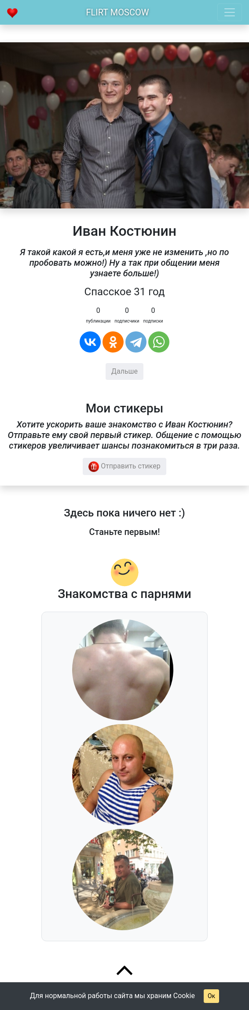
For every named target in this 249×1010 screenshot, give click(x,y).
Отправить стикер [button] (124, 466)
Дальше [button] (124, 371)
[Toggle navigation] (229, 12)
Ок (211, 995)
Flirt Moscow (117, 12)
